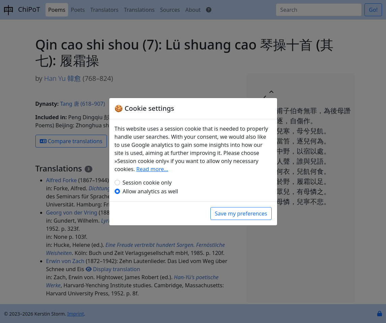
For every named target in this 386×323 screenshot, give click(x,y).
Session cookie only (147, 182)
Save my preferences (241, 213)
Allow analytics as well (150, 191)
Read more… (152, 169)
